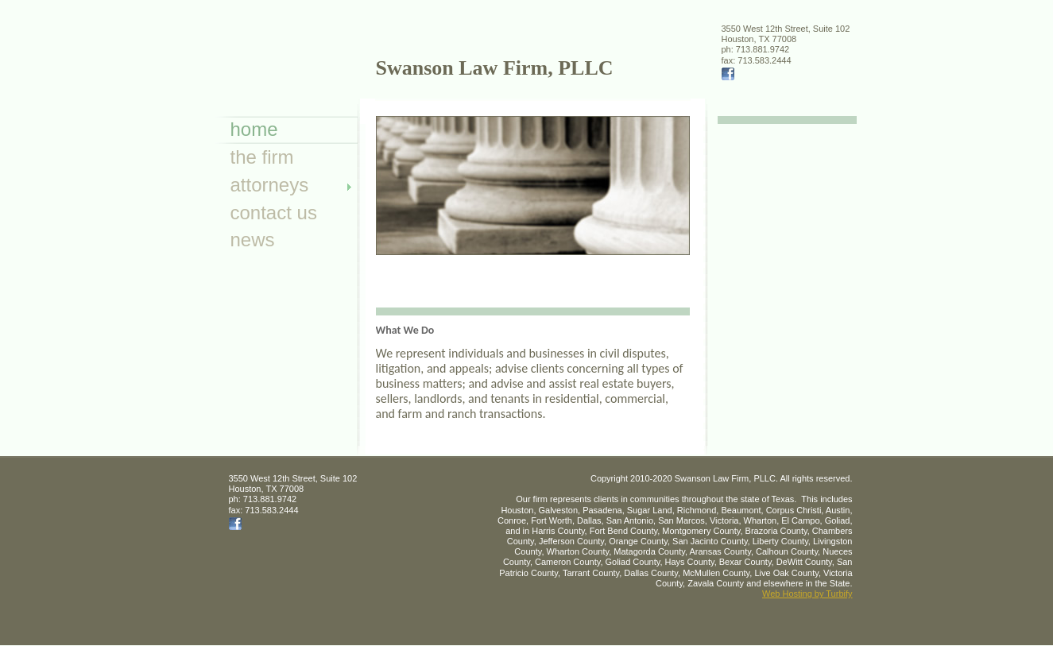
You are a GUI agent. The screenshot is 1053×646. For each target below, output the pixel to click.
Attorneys (269, 184)
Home (254, 129)
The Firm (262, 157)
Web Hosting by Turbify (807, 593)
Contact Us (273, 212)
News (252, 239)
